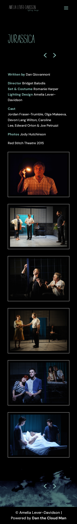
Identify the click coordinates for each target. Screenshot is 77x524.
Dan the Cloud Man (49, 518)
